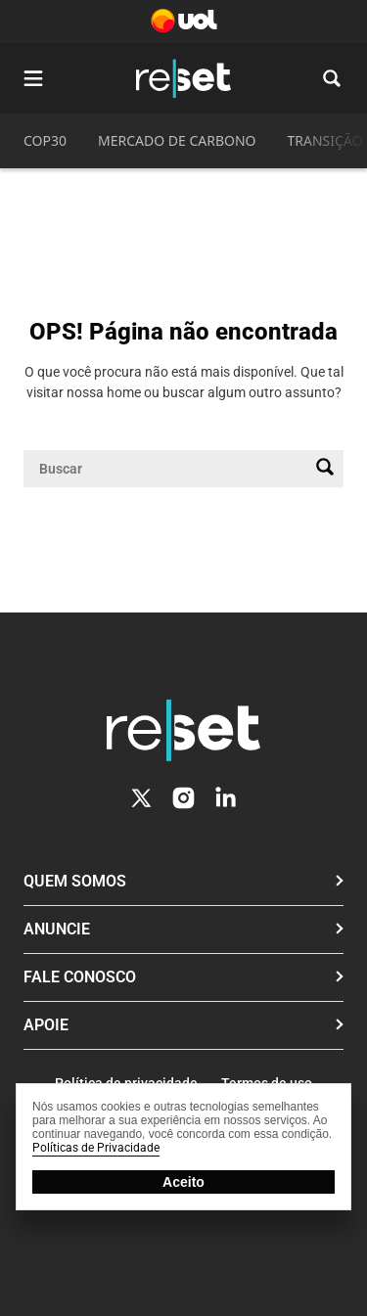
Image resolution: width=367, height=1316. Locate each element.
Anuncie (56, 929)
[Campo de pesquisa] (167, 468)
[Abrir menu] (33, 78)
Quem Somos (74, 881)
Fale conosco (79, 977)
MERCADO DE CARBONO (177, 140)
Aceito (183, 1182)
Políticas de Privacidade (96, 1148)
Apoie (46, 1025)
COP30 (45, 140)
